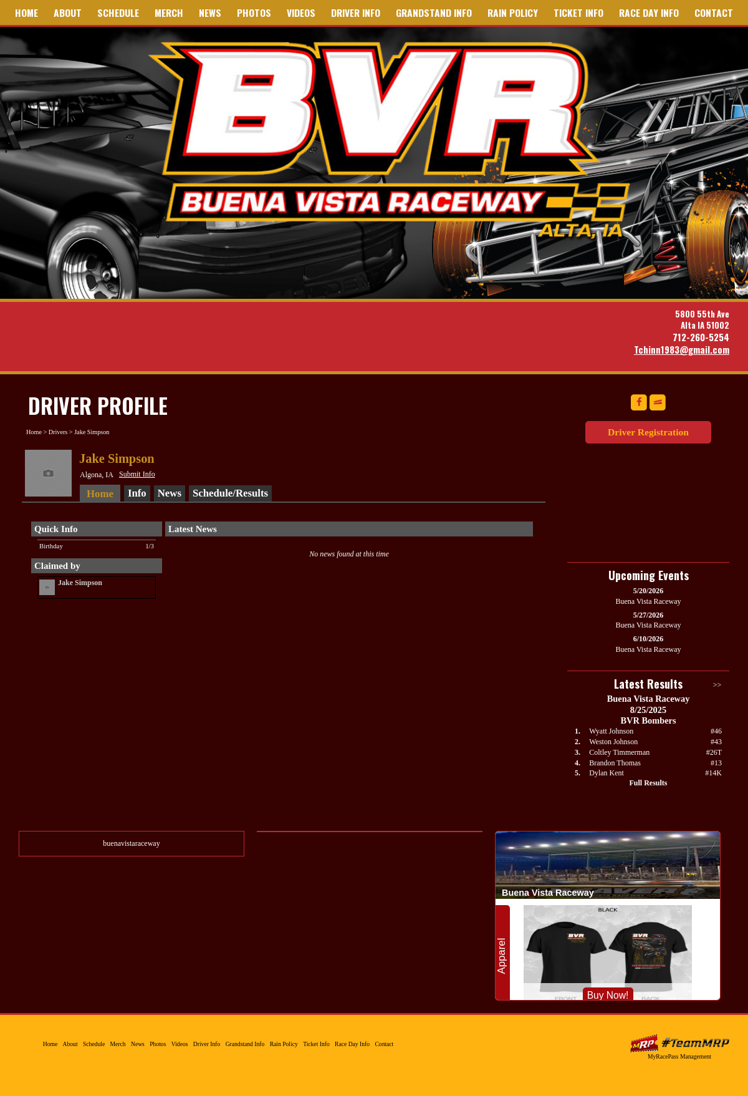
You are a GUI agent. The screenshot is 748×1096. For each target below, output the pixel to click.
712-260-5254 (701, 337)
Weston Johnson (613, 741)
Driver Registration (648, 432)
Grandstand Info (434, 12)
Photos (254, 12)
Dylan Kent (606, 773)
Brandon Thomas (615, 763)
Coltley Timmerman (619, 752)
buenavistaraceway (131, 843)
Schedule (118, 12)
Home (26, 12)
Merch (169, 12)
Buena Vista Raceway (394, 139)
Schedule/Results (230, 493)
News (210, 12)
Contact (713, 12)
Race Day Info (649, 12)
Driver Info (355, 12)
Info (137, 493)
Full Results (648, 782)
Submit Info (137, 474)
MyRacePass (679, 1043)
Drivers (58, 432)
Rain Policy (512, 12)
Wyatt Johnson (611, 731)
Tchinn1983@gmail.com (681, 349)
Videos (301, 12)
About (68, 12)
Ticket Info (578, 12)
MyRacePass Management (679, 1056)
